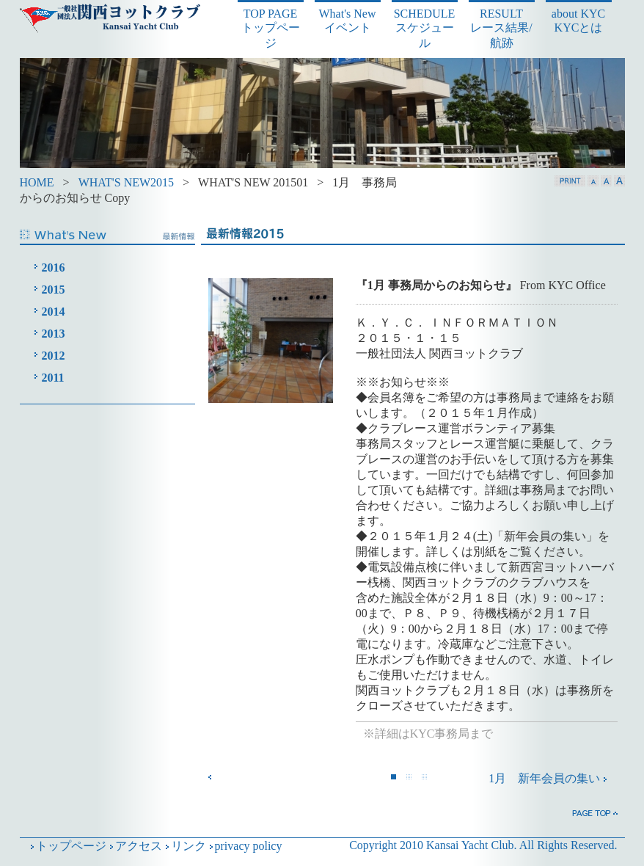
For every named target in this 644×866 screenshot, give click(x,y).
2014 (53, 311)
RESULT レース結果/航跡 (501, 28)
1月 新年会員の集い (549, 778)
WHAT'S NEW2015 (126, 182)
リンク (184, 846)
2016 (53, 267)
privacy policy (244, 846)
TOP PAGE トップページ (270, 28)
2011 (53, 377)
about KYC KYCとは (578, 20)
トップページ (66, 846)
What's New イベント (347, 20)
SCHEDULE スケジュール (424, 28)
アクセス (134, 846)
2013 (53, 333)
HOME (37, 182)
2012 (53, 355)
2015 (53, 289)
